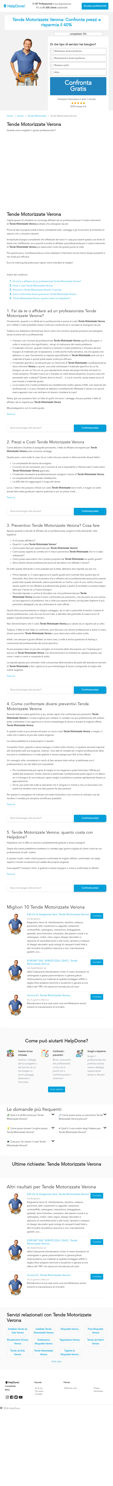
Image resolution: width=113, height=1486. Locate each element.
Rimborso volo (71, 1388)
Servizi (20, 116)
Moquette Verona (69, 1329)
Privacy (96, 1388)
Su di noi (38, 1388)
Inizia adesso (56, 1089)
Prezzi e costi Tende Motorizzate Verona (33, 286)
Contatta (97, 916)
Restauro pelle (61, 65)
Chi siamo (39, 1391)
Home (10, 116)
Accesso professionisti (95, 6)
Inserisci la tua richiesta (25, 1053)
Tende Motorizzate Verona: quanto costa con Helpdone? (41, 298)
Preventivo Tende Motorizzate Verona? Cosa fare (37, 290)
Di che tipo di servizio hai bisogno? (73, 44)
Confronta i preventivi (58, 1053)
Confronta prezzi (90, 428)
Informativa (98, 1391)
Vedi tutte (56, 1362)
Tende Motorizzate (37, 116)
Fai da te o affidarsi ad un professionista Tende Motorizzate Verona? (47, 281)
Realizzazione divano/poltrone (69, 58)
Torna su (11, 414)
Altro (56, 72)
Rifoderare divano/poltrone (68, 51)
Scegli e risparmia (96, 1051)
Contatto (38, 1394)
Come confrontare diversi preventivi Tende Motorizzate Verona (44, 294)
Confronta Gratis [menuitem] (78, 86)
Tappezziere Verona (70, 1340)
